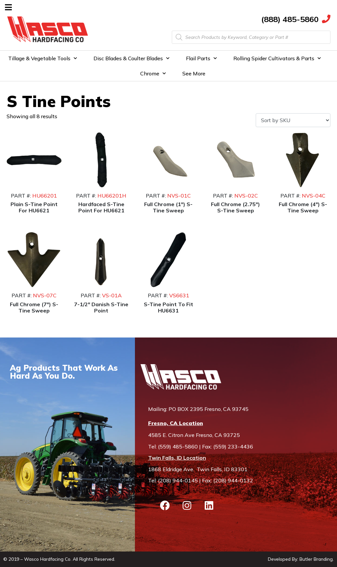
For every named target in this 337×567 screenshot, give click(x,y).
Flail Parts (201, 58)
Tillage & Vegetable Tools (42, 58)
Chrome (153, 73)
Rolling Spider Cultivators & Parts (277, 58)
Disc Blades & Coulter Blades (131, 58)
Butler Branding (316, 559)
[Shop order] (293, 120)
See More (193, 73)
